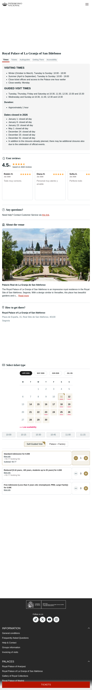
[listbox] (46, 434)
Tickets (14, 60)
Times (5, 60)
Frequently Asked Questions (15, 638)
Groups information (11, 647)
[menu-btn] (87, 4)
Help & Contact (9, 643)
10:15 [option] (23, 435)
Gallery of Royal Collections (15, 676)
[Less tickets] (76, 458)
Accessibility (52, 60)
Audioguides (25, 60)
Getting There (38, 60)
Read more (23, 296)
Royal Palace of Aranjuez (14, 666)
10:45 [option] (53, 435)
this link (45, 215)
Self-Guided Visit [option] (36, 443)
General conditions (11, 633)
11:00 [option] (68, 435)
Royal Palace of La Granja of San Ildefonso (22, 671)
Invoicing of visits (10, 652)
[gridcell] (61, 396)
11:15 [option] (83, 435)
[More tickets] (86, 458)
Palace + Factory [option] (57, 444)
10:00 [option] (8, 435)
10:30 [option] (38, 435)
